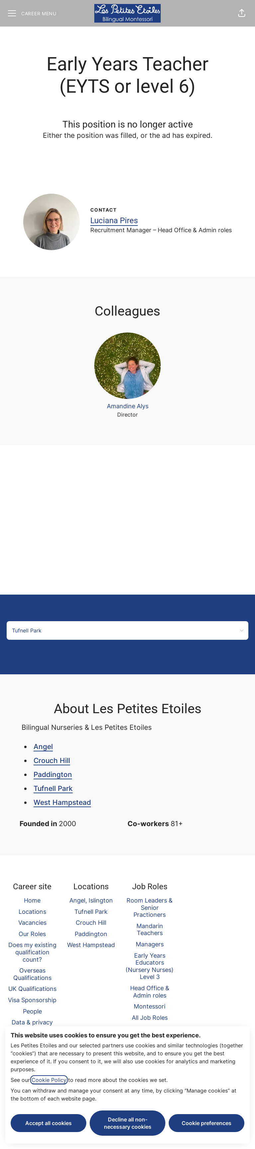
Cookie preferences (206, 1123)
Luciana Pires (114, 220)
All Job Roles (150, 1017)
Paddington (53, 774)
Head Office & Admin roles (149, 992)
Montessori (149, 1006)
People (32, 1011)
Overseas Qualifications (32, 974)
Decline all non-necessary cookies (127, 1123)
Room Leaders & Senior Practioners (150, 907)
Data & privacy (32, 1022)
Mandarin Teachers (149, 929)
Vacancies (32, 922)
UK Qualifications (32, 988)
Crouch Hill (52, 760)
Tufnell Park (53, 788)
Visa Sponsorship (32, 1000)
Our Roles (32, 933)
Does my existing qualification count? (32, 952)
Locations (32, 911)
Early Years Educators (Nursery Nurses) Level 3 (150, 966)
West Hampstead (62, 802)
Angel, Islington (91, 900)
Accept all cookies (48, 1123)
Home (32, 900)
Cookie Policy (49, 1080)
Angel (43, 746)
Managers (150, 944)
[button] (241, 13)
